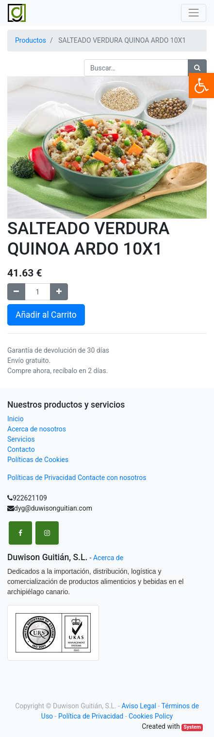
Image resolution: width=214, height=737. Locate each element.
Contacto (21, 449)
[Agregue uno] (59, 291)
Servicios (21, 439)
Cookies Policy (151, 716)
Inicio (15, 419)
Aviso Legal (138, 706)
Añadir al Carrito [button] (46, 315)
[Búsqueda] (197, 67)
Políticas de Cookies (37, 459)
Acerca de (108, 558)
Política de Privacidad (90, 716)
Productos (30, 40)
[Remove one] (16, 291)
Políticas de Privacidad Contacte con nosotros (77, 477)
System (191, 727)
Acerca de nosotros (36, 429)
